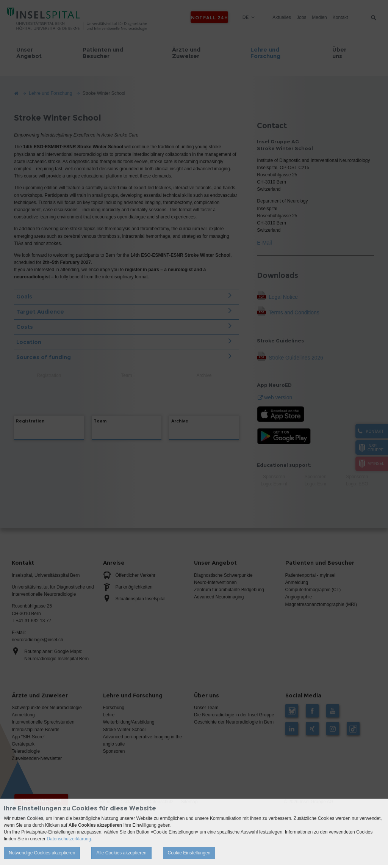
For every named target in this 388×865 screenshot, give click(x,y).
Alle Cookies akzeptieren (121, 853)
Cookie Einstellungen (189, 853)
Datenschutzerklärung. (69, 838)
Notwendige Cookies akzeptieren (42, 853)
